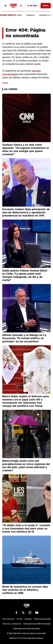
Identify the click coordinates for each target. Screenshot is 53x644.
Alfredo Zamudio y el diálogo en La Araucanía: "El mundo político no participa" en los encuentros (24, 338)
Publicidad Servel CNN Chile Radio (26, 628)
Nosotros (28, 619)
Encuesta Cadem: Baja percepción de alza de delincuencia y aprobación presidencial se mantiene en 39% (26, 212)
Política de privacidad (42, 619)
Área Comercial (8, 619)
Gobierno (30, 15)
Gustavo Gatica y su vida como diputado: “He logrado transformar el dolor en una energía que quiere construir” (25, 149)
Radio (45, 5)
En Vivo (32, 5)
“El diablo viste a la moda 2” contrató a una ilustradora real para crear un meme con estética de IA (26, 528)
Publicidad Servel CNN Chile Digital (36, 624)
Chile (19, 15)
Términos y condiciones (12, 624)
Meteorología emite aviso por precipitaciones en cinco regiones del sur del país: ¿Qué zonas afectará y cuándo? (26, 465)
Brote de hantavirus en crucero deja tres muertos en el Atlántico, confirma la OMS (25, 590)
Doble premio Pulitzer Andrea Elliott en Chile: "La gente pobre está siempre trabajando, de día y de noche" (24, 275)
